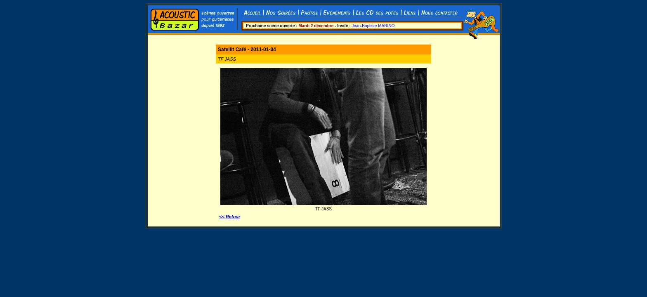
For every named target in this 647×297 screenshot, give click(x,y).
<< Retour (229, 216)
